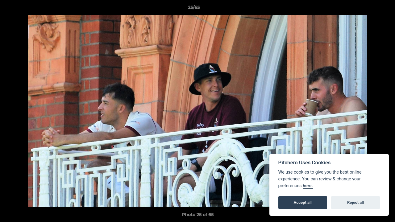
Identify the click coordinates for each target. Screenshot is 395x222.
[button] (369, 9)
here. (308, 185)
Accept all (303, 202)
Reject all (355, 202)
